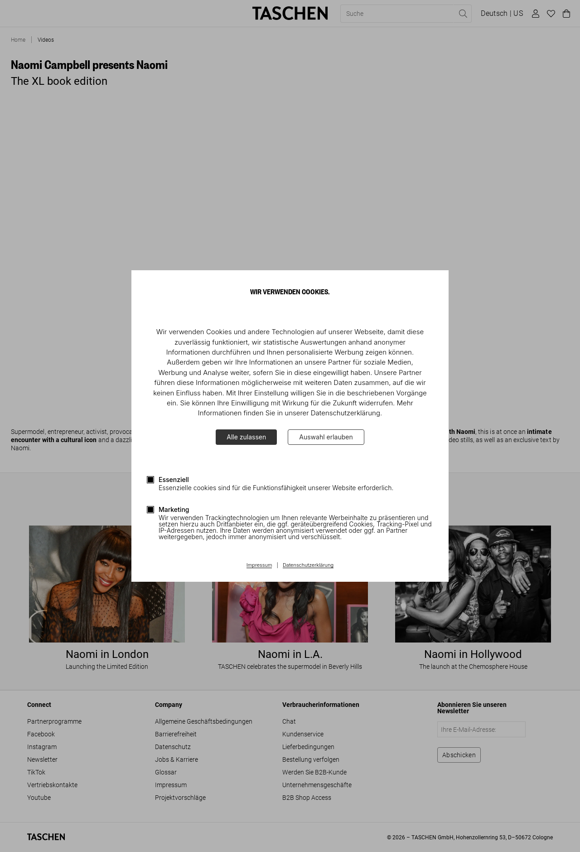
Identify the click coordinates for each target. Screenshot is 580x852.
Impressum (259, 565)
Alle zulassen (246, 437)
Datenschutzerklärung (308, 565)
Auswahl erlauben (326, 437)
